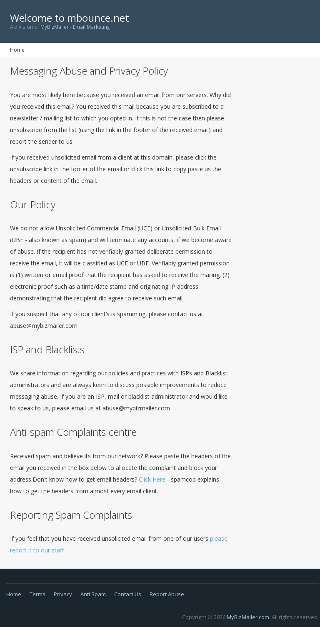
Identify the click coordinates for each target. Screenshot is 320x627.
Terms (37, 594)
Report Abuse (167, 594)
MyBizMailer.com (248, 617)
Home (17, 49)
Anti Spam (93, 594)
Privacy (63, 594)
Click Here (152, 479)
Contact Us (127, 594)
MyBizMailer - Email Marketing (75, 26)
